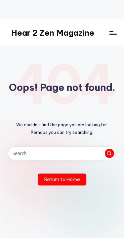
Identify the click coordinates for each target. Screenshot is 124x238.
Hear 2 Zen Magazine (52, 33)
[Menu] (112, 33)
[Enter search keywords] (62, 153)
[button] (109, 153)
